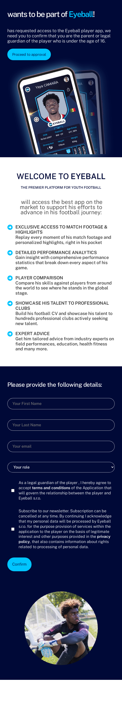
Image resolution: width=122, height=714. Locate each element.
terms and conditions (51, 488)
